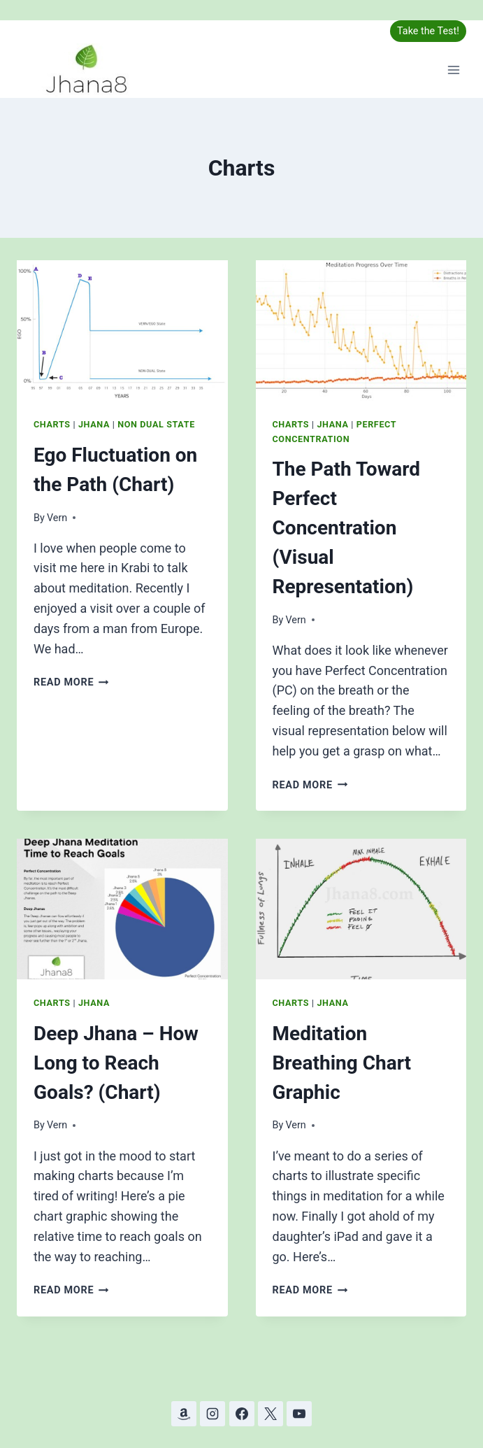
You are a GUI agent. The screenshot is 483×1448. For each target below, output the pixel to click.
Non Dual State (156, 424)
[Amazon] (183, 1413)
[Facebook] (241, 1413)
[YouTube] (299, 1413)
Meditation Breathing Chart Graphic (342, 1063)
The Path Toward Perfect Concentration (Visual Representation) (346, 527)
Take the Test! (428, 31)
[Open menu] (453, 70)
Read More (71, 682)
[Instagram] (212, 1413)
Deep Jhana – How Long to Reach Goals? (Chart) (116, 1063)
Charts (52, 424)
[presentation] (122, 330)
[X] (270, 1413)
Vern (57, 518)
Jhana (94, 424)
